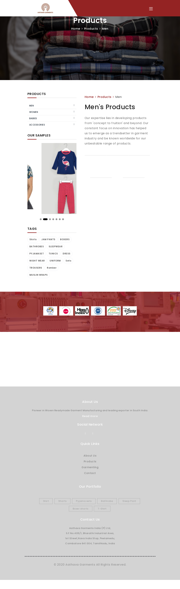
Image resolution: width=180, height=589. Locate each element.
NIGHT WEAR (37, 260)
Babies (33, 118)
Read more (90, 416)
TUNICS (53, 253)
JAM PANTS (48, 239)
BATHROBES (36, 246)
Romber (51, 267)
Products (91, 29)
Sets (68, 260)
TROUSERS (35, 267)
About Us (90, 455)
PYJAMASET (36, 253)
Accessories (37, 124)
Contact (90, 473)
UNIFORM (55, 260)
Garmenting (90, 467)
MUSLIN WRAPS (38, 274)
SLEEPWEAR (56, 246)
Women (33, 112)
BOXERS (65, 239)
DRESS (66, 253)
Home (75, 29)
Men (31, 105)
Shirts (33, 239)
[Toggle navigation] (151, 9)
